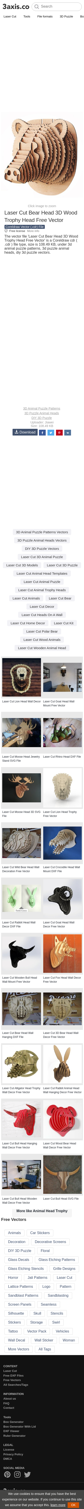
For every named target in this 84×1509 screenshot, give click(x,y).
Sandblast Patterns (23, 1295)
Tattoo (13, 1331)
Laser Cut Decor (42, 606)
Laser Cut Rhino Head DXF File (62, 756)
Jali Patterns (37, 1277)
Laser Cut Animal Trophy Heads (42, 590)
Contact (8, 1407)
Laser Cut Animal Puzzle (42, 582)
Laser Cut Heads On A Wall (42, 615)
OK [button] (73, 1505)
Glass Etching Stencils (26, 1269)
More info (33, 231)
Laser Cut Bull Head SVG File (61, 1198)
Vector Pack (36, 1331)
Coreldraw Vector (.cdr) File (25, 227)
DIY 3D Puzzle (42, 418)
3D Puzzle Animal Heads (41, 413)
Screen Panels (19, 1304)
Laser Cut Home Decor (28, 623)
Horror (13, 1277)
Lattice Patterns (20, 1286)
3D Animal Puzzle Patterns (41, 408)
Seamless (48, 1304)
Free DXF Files (13, 1375)
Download (25, 432)
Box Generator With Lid (19, 1426)
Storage (36, 1322)
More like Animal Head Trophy (42, 1211)
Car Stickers (40, 1233)
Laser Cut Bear (60, 598)
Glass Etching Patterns (57, 1260)
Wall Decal (16, 1340)
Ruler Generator (14, 1435)
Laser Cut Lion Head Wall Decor (21, 701)
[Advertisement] (42, 63)
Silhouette (16, 1313)
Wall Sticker (43, 1340)
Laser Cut (10, 16)
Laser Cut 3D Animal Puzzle (42, 557)
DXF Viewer (11, 1431)
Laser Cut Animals (26, 598)
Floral (45, 1251)
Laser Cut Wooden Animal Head (42, 648)
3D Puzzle (66, 16)
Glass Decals (18, 1260)
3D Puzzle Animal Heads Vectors (42, 540)
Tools (26, 16)
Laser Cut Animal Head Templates (42, 573)
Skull (37, 1313)
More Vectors (18, 1349)
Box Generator (13, 1422)
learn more (57, 1505)
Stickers (14, 1322)
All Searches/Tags (15, 1384)
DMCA (7, 1458)
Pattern (65, 1286)
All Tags (45, 1349)
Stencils (57, 1313)
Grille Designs (64, 1269)
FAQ (6, 1403)
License (8, 1449)
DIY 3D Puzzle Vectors (42, 548)
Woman (69, 1340)
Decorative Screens (50, 1242)
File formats (45, 16)
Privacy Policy (13, 1454)
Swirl (56, 1322)
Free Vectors (12, 1380)
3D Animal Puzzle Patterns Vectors (42, 532)
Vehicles (62, 1331)
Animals (14, 1233)
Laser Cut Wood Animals (42, 640)
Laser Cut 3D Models (22, 565)
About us (9, 1398)
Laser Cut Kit (63, 623)
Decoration (16, 1242)
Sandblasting (58, 1295)
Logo (46, 1286)
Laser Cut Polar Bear (42, 631)
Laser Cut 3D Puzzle (62, 565)
